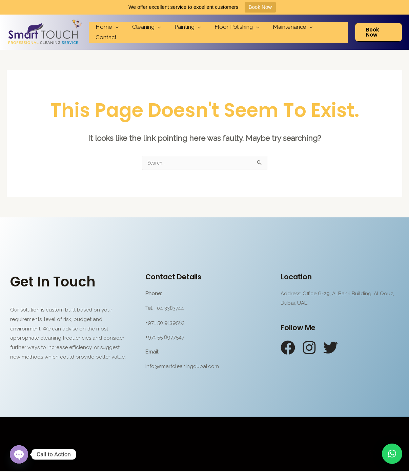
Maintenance (285, 32)
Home (108, 32)
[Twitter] (330, 348)
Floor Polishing (231, 32)
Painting (185, 32)
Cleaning (145, 32)
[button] (392, 454)
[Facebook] (288, 348)
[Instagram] (309, 348)
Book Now (260, 7)
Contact (330, 32)
